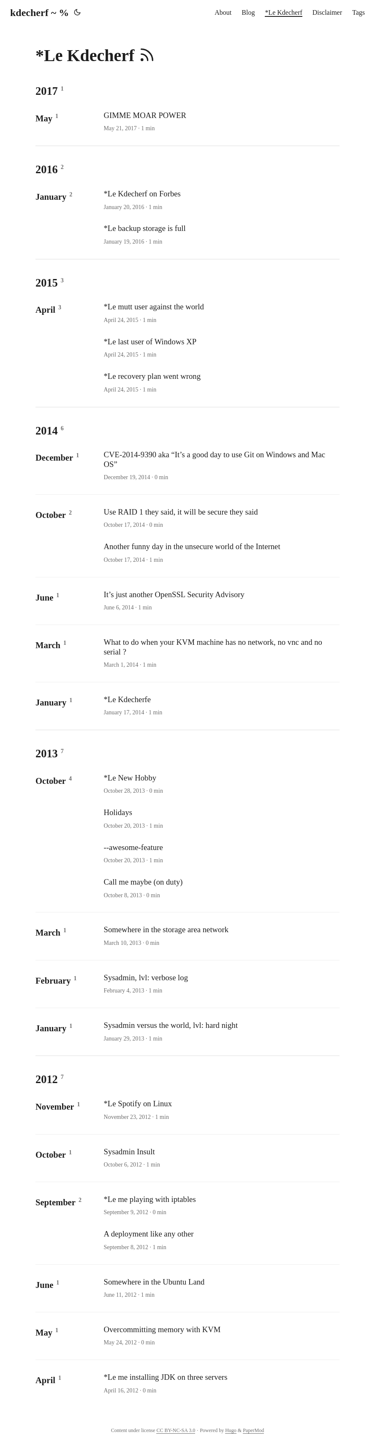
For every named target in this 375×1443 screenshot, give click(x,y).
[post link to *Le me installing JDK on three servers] (221, 1383)
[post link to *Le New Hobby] (221, 784)
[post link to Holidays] (221, 819)
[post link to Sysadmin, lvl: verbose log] (221, 984)
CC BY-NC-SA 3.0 (175, 1430)
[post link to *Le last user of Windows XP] (221, 348)
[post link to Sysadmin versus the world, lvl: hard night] (221, 1032)
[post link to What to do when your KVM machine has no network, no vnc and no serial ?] (221, 653)
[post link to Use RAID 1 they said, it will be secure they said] (221, 518)
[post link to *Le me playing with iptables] (221, 1206)
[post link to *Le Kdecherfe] (221, 706)
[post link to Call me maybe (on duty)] (221, 888)
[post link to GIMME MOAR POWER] (221, 122)
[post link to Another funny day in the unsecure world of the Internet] (221, 553)
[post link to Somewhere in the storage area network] (221, 936)
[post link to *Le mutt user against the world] (221, 313)
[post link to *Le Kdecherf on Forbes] (221, 200)
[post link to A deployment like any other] (221, 1240)
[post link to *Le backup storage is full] (221, 235)
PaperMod (253, 1430)
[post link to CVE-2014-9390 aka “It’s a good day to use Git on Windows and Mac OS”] (221, 466)
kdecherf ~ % (39, 12)
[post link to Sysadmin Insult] (221, 1158)
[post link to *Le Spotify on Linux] (221, 1110)
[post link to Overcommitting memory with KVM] (221, 1336)
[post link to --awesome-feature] (221, 854)
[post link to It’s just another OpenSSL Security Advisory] (221, 601)
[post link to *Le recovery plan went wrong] (221, 382)
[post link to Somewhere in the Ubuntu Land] (221, 1288)
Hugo (230, 1430)
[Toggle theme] (77, 12)
